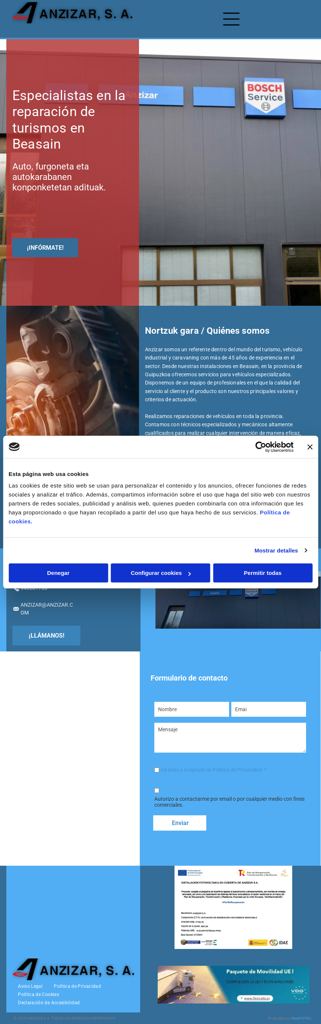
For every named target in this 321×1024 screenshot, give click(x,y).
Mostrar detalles (276, 550)
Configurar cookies (161, 573)
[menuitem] (30, 986)
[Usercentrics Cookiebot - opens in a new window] (260, 446)
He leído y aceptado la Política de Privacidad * (213, 770)
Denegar (58, 573)
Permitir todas (263, 573)
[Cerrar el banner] (309, 446)
